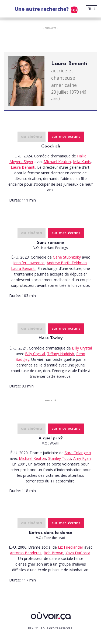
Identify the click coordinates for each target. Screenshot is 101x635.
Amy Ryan (82, 458)
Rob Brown (53, 552)
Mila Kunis (82, 161)
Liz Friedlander (70, 547)
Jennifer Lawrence (28, 262)
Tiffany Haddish (60, 353)
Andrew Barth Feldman (67, 262)
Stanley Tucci (59, 458)
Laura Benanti (23, 167)
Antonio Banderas (25, 552)
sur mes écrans (65, 137)
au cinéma (31, 137)
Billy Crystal (82, 348)
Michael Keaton (57, 161)
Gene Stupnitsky (67, 257)
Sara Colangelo (78, 452)
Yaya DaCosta (77, 552)
